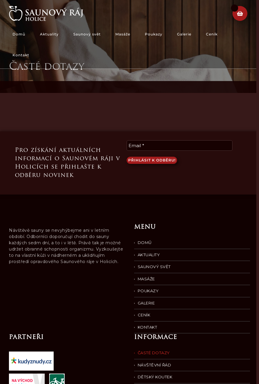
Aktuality (149, 254)
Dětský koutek (155, 376)
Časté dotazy (154, 352)
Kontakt (147, 327)
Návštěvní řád (154, 365)
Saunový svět (154, 266)
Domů (145, 242)
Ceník (144, 315)
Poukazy (148, 290)
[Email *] (179, 145)
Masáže (146, 278)
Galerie (146, 303)
